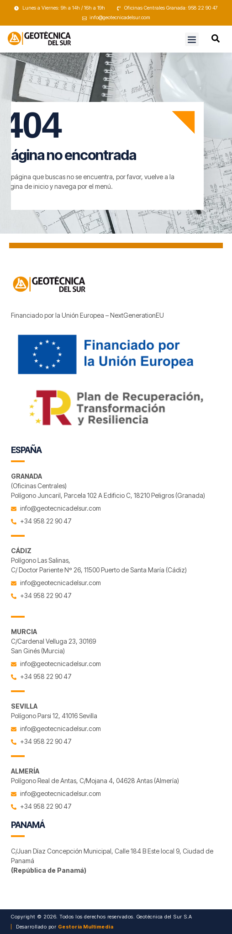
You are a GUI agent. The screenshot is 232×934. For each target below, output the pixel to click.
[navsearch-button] (215, 39)
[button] (192, 39)
